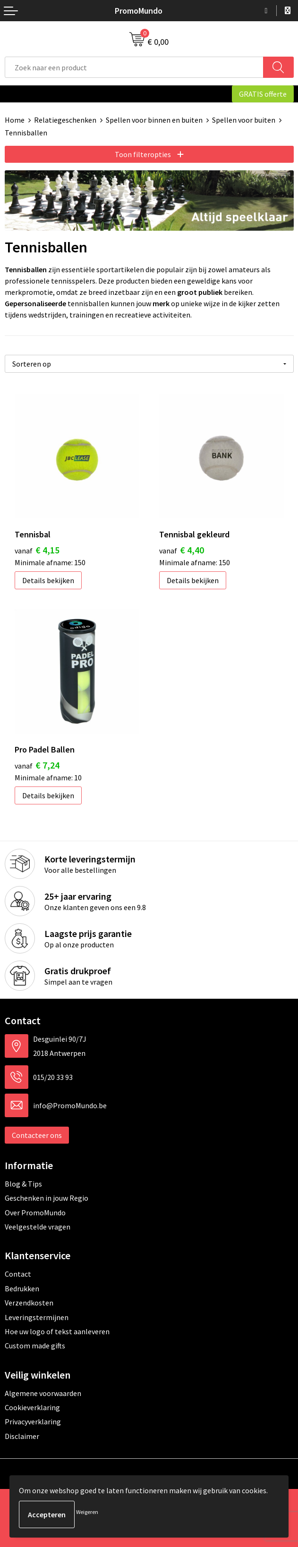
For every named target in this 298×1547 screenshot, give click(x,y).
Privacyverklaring (33, 1421)
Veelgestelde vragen (37, 1226)
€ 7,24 (37, 765)
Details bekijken (48, 580)
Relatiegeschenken (65, 120)
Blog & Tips (23, 1183)
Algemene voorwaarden (43, 1393)
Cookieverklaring (32, 1407)
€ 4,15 (37, 550)
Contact (18, 1274)
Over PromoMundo (35, 1212)
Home (15, 120)
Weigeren (87, 1511)
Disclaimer (22, 1436)
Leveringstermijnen (36, 1317)
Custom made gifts (35, 1345)
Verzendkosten (29, 1302)
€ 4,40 (181, 550)
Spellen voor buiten (243, 120)
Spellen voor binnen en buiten (154, 120)
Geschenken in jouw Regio (46, 1198)
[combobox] (134, 67)
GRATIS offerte (263, 94)
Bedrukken (22, 1288)
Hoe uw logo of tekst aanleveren (57, 1331)
